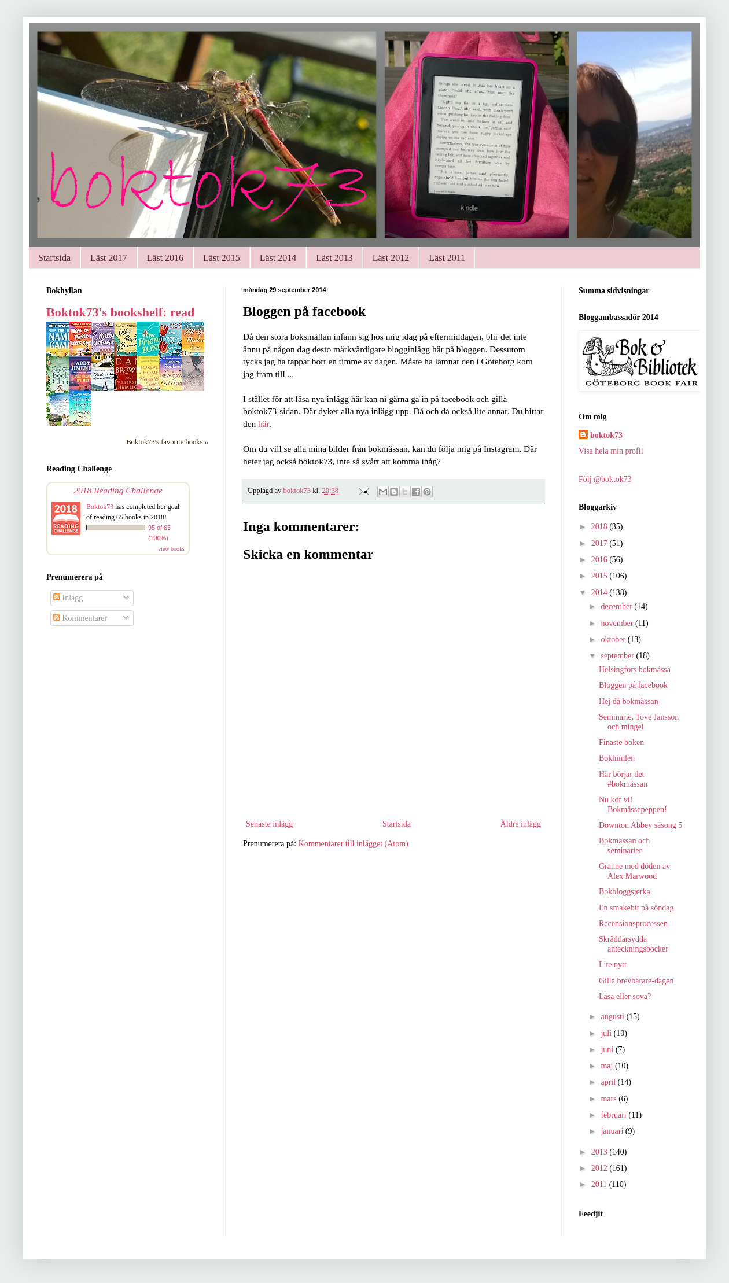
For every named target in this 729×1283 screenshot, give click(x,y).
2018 (600, 526)
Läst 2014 (278, 258)
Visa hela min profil (611, 451)
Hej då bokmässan (628, 701)
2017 (600, 543)
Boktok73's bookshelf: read (120, 312)
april (609, 1082)
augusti (613, 1016)
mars (609, 1098)
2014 (600, 592)
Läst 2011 (447, 258)
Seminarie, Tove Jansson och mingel (639, 722)
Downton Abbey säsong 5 (640, 825)
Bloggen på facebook (633, 685)
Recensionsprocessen (633, 923)
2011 (600, 1184)
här (263, 424)
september (618, 655)
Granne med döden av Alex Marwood (634, 871)
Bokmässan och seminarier (624, 845)
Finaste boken (621, 742)
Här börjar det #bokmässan (623, 779)
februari (614, 1115)
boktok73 (606, 435)
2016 (600, 559)
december (617, 606)
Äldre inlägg (520, 824)
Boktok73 (99, 507)
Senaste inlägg (269, 824)
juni (608, 1049)
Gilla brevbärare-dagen (636, 980)
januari (613, 1131)
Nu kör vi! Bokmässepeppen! (633, 804)
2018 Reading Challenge (118, 490)
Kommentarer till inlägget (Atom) (353, 843)
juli (607, 1033)
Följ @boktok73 (605, 479)
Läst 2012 (391, 258)
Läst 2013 (334, 258)
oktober (614, 639)
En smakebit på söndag (636, 908)
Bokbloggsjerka (624, 891)
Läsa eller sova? (625, 996)
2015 (600, 576)
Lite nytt (613, 964)
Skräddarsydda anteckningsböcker (633, 944)
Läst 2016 (165, 258)
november (618, 623)
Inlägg (68, 597)
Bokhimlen (617, 758)
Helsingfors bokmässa (635, 669)
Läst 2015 (221, 258)
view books (171, 548)
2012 (600, 1168)
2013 (600, 1152)
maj (608, 1065)
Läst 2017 (108, 258)
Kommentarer (80, 618)
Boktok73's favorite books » (167, 442)
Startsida (54, 258)
